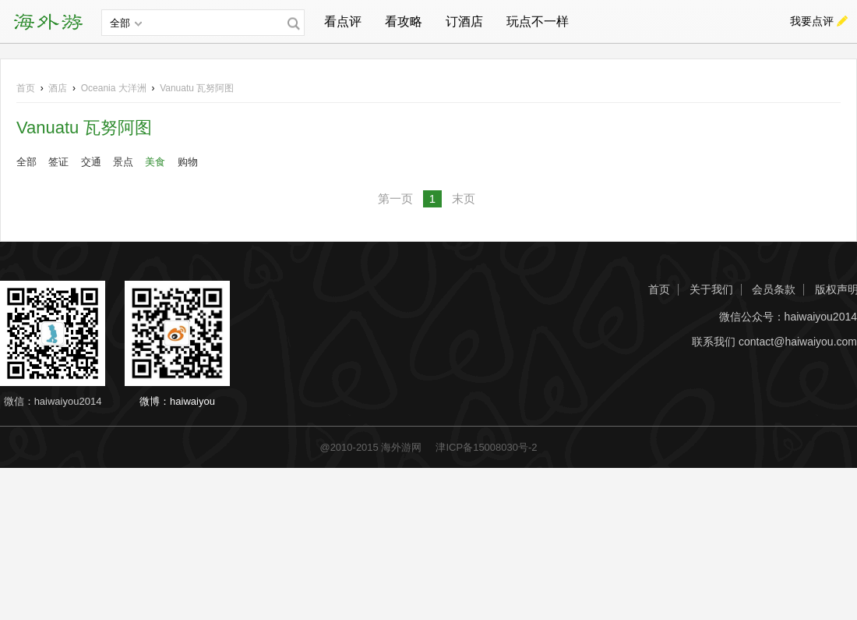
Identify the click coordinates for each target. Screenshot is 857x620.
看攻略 (403, 21)
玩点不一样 (537, 21)
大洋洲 (113, 88)
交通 (91, 162)
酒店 (57, 88)
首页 (25, 88)
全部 (26, 162)
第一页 (395, 198)
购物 (188, 162)
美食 (155, 162)
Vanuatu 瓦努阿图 (197, 88)
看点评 (342, 21)
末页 (463, 198)
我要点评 (812, 21)
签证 (58, 162)
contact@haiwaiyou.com (798, 342)
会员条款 (773, 290)
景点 (123, 162)
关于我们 (711, 290)
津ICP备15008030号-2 (486, 447)
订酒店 (464, 21)
